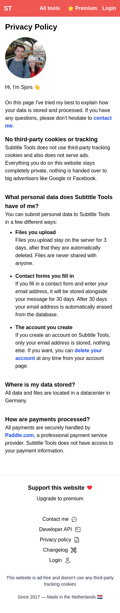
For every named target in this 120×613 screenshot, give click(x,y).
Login (109, 8)
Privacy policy (60, 540)
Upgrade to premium (60, 498)
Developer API (60, 529)
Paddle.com (19, 435)
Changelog (60, 550)
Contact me (60, 519)
